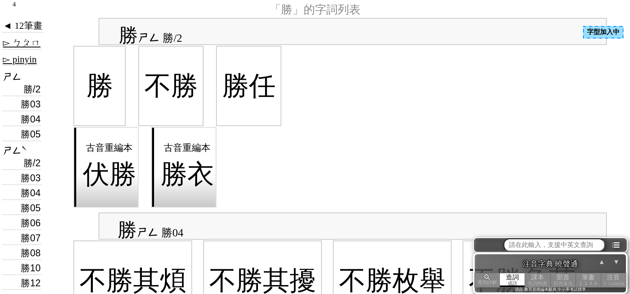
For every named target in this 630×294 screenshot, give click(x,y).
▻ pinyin (19, 59)
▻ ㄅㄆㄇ (22, 42)
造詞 (512, 280)
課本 (537, 280)
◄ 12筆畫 (23, 25)
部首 (563, 280)
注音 (613, 280)
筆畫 (588, 280)
